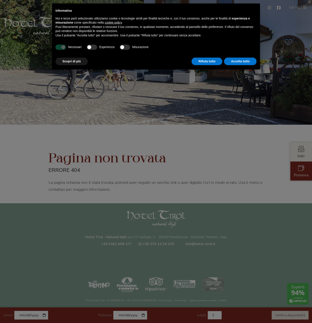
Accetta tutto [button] (240, 61)
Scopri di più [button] (71, 61)
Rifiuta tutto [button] (207, 61)
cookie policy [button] (113, 22)
